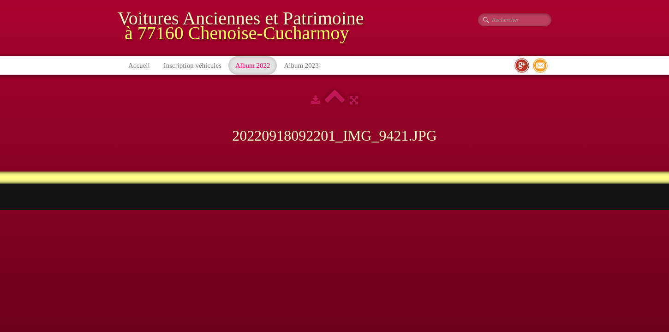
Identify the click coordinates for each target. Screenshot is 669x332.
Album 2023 (301, 65)
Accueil (139, 65)
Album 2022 (252, 65)
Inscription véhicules (192, 65)
